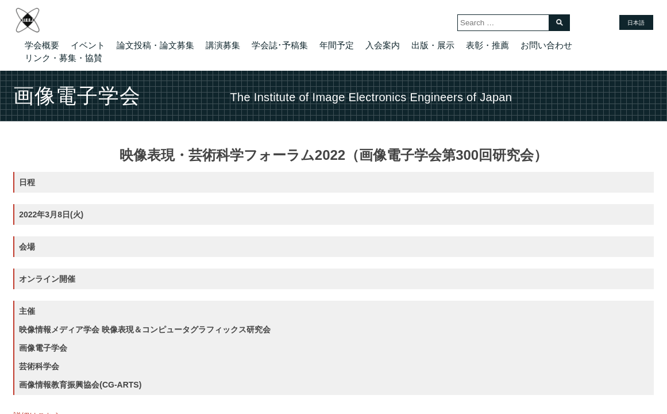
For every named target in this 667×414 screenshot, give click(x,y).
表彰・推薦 (487, 45)
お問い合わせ (546, 45)
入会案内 (382, 45)
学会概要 (42, 45)
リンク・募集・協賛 (63, 58)
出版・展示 (432, 45)
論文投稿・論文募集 (155, 45)
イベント (88, 45)
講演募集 (223, 45)
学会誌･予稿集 (280, 45)
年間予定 (336, 45)
